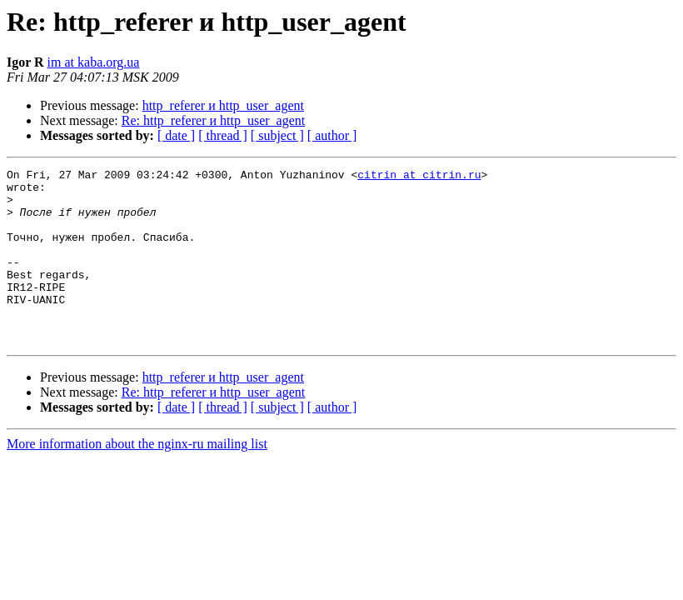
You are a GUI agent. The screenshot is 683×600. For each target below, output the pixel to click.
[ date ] (176, 135)
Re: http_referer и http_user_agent (213, 120)
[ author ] (332, 135)
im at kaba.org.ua (93, 62)
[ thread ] (222, 135)
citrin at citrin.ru (419, 176)
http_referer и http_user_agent (223, 105)
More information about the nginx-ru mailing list (137, 479)
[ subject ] (277, 135)
